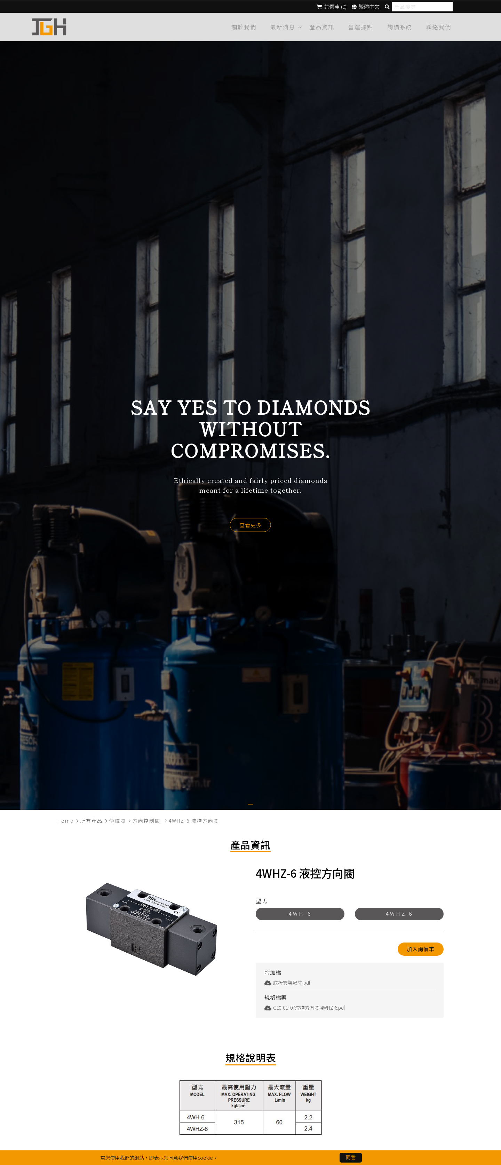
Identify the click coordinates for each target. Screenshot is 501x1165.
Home (65, 819)
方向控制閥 (147, 819)
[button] (250, 803)
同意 (351, 1157)
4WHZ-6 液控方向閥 (194, 819)
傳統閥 (117, 819)
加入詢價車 (421, 948)
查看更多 (250, 523)
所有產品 (91, 819)
